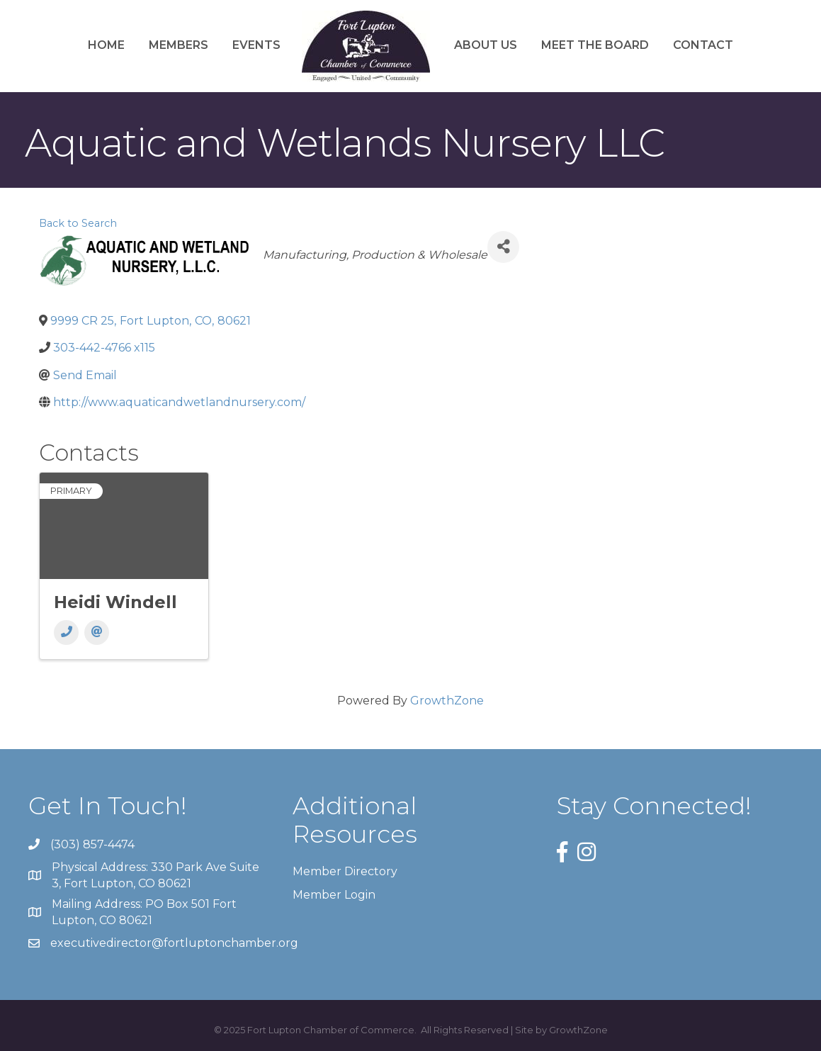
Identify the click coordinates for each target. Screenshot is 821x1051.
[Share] (503, 247)
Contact (703, 45)
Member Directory (345, 871)
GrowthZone (447, 700)
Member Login (334, 894)
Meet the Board (595, 45)
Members (178, 45)
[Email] (96, 632)
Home (106, 45)
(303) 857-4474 (92, 844)
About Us (485, 45)
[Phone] (66, 632)
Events (256, 45)
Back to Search (78, 223)
